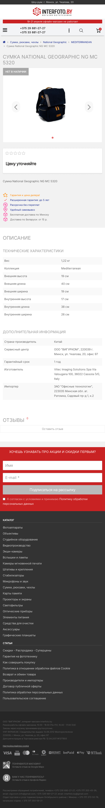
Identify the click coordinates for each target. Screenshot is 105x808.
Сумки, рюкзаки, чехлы (19, 587)
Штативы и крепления (18, 569)
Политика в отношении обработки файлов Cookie (36, 668)
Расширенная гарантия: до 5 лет (29, 199)
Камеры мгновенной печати (22, 563)
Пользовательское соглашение (24, 698)
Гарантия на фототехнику (20, 656)
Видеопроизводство (17, 545)
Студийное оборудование (20, 539)
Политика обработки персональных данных (33, 692)
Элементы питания (16, 617)
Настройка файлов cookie (16, 746)
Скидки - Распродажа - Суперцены (27, 650)
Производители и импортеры (23, 680)
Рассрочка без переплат (24, 204)
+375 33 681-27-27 (32, 32)
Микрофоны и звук (15, 581)
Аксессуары (11, 629)
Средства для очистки (18, 623)
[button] (16, 105)
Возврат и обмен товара (19, 674)
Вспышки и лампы (15, 557)
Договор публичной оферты (22, 686)
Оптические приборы (17, 611)
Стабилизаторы (13, 575)
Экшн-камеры (12, 551)
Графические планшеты (19, 635)
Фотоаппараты (13, 527)
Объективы (10, 533)
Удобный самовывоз (22, 209)
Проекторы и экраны (17, 599)
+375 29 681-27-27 (32, 28)
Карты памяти (12, 593)
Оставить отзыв (52, 429)
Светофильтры (13, 605)
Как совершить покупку (19, 662)
